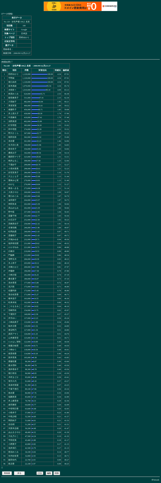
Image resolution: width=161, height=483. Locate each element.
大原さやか (13, 192)
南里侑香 (12, 353)
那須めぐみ (13, 452)
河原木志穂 (13, 428)
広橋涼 (11, 251)
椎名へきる (13, 188)
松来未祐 (12, 302)
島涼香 (11, 464)
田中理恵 (12, 129)
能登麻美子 (13, 98)
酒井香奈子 (13, 369)
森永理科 (12, 365)
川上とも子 (13, 176)
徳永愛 (11, 393)
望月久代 (12, 381)
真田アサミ (13, 334)
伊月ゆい (12, 318)
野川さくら (13, 133)
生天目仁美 (13, 145)
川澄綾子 (12, 102)
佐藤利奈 (12, 291)
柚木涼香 (12, 326)
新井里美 (12, 357)
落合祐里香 (13, 294)
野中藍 (11, 212)
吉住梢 (11, 424)
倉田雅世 (12, 405)
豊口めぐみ (13, 196)
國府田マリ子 (14, 157)
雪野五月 (12, 259)
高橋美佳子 (13, 224)
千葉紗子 (12, 165)
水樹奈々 (12, 90)
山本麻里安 (13, 338)
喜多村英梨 (13, 385)
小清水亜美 (13, 169)
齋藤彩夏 (12, 361)
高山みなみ (13, 208)
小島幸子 (12, 413)
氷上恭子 (12, 263)
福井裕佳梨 (13, 243)
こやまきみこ (14, 306)
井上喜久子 (13, 113)
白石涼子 (12, 220)
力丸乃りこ (13, 436)
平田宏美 (12, 440)
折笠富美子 (13, 172)
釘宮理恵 (12, 125)
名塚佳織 (12, 228)
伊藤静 (11, 271)
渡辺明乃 (12, 330)
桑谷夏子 (12, 279)
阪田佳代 (12, 460)
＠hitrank (155, 480)
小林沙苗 (12, 275)
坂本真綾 (12, 86)
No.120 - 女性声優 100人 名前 (17, 22)
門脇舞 (11, 255)
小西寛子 (12, 444)
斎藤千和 (12, 216)
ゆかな (11, 184)
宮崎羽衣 (12, 310)
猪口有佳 (12, 373)
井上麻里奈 (13, 401)
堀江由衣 (12, 82)
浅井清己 (12, 448)
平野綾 (11, 78)
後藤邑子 (12, 109)
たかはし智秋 (14, 342)
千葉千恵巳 (13, 389)
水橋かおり (13, 267)
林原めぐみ (13, 94)
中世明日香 (13, 409)
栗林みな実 (13, 180)
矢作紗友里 (13, 456)
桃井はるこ (13, 161)
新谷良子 (12, 149)
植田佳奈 (12, 137)
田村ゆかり (13, 74)
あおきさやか (14, 432)
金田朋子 (12, 200)
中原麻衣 (12, 117)
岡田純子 (12, 420)
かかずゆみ (13, 247)
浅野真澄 (12, 121)
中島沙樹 (12, 416)
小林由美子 (13, 322)
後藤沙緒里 (13, 346)
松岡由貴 (12, 231)
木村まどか (13, 377)
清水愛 (11, 141)
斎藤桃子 (12, 235)
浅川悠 (11, 287)
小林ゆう (12, 350)
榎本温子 (12, 298)
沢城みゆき (13, 239)
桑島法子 (12, 153)
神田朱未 (12, 204)
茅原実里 (12, 106)
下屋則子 (12, 314)
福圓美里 (12, 397)
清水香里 (12, 283)
